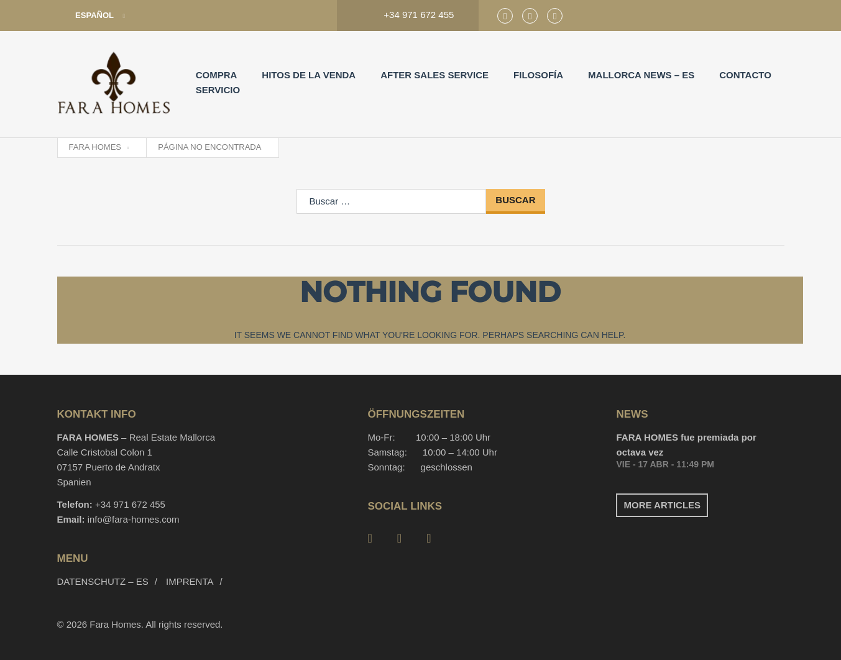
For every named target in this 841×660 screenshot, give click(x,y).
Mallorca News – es (641, 75)
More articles (662, 505)
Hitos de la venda (309, 75)
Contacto (745, 75)
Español (86, 16)
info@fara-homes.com (134, 519)
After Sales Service (434, 75)
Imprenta (189, 581)
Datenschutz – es (103, 581)
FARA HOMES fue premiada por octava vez (686, 444)
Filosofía (538, 75)
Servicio (218, 90)
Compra (216, 75)
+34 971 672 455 (130, 504)
